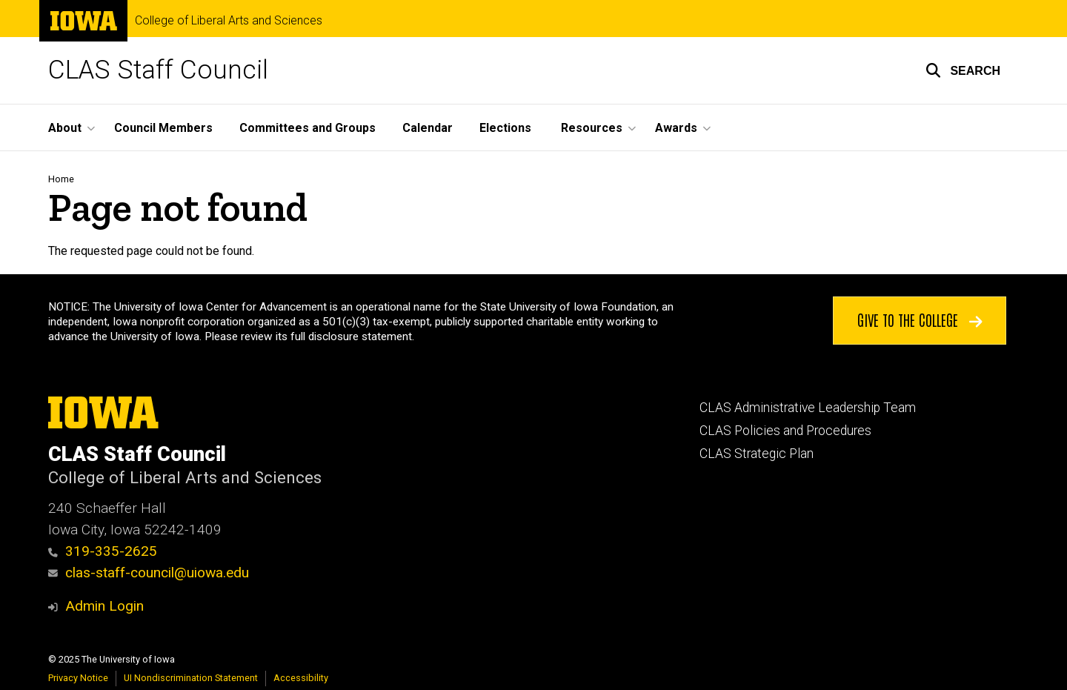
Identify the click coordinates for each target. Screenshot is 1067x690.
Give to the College (920, 319)
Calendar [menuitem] (427, 128)
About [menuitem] (65, 128)
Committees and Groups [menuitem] (307, 128)
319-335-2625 (102, 551)
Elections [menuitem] (505, 128)
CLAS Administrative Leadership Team (807, 407)
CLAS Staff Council (158, 70)
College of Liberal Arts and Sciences (228, 20)
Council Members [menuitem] (163, 128)
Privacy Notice (78, 677)
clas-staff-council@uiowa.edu (148, 572)
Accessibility (300, 677)
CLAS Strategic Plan (756, 453)
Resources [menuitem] (591, 128)
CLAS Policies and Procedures (785, 430)
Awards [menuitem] (676, 128)
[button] (963, 70)
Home (61, 179)
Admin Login (104, 605)
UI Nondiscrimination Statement (191, 677)
